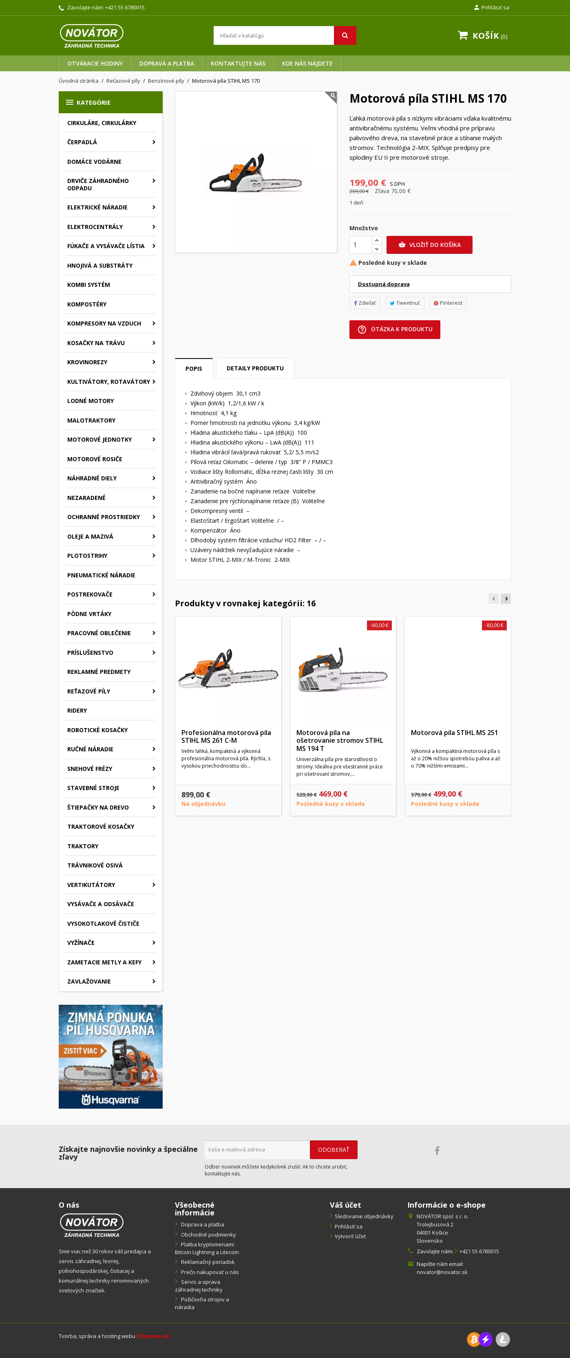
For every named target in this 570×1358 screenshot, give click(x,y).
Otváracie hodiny (95, 63)
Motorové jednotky (99, 439)
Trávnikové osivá (95, 865)
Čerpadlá (82, 142)
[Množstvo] (360, 245)
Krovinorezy (87, 362)
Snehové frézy (89, 769)
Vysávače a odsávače (100, 904)
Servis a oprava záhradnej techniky (199, 1285)
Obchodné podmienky (208, 1234)
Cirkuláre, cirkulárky (101, 123)
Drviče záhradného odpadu (98, 184)
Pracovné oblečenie (99, 633)
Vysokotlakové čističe (103, 923)
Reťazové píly (88, 691)
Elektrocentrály (95, 227)
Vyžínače (81, 942)
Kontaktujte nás (238, 63)
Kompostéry (86, 304)
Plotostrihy (87, 555)
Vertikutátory (91, 885)
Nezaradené (86, 498)
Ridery (77, 710)
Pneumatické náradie (101, 575)
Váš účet (345, 1205)
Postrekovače (90, 594)
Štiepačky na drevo (98, 807)
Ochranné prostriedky (103, 517)
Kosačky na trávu (96, 343)
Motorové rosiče (94, 459)
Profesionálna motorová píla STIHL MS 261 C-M (226, 736)
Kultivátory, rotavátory (108, 381)
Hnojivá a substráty (100, 265)
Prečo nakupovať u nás (209, 1272)
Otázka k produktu (395, 330)
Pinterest (448, 302)
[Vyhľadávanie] (285, 35)
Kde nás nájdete (307, 63)
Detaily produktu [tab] (255, 368)
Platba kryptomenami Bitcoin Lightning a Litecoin (207, 1248)
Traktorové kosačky (100, 826)
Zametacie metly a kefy (104, 962)
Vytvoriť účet (350, 1236)
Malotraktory (91, 420)
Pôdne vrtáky (89, 614)
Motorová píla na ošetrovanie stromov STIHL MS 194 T (339, 740)
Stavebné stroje (93, 788)
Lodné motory (90, 401)
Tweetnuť (405, 302)
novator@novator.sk (442, 1272)
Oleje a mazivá (90, 536)
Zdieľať (365, 302)
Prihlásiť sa (348, 1226)
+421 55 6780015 (125, 7)
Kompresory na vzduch (104, 323)
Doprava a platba (166, 63)
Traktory (82, 846)
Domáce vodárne (94, 161)
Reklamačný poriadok (207, 1262)
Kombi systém (88, 284)
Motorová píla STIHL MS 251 (454, 732)
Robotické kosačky (97, 730)
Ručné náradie (90, 749)
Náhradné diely (92, 478)
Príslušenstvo (90, 652)
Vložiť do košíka (429, 245)
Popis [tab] (194, 368)
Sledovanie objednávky (364, 1216)
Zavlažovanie (89, 981)
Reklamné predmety (98, 672)
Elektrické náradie (97, 207)
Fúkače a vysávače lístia (106, 246)
